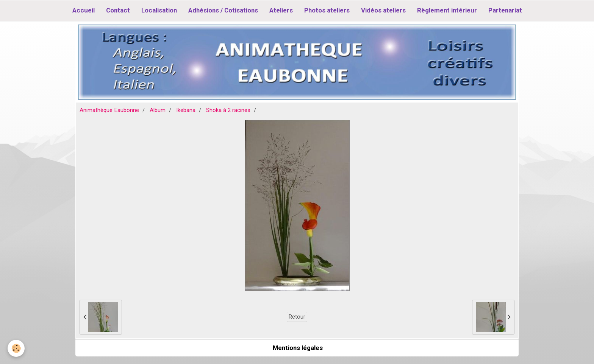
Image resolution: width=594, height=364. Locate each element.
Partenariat (505, 10)
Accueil (83, 10)
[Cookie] (16, 348)
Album (158, 110)
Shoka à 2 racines (228, 110)
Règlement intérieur (447, 10)
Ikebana (185, 110)
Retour (297, 317)
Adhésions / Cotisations (223, 10)
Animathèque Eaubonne (109, 110)
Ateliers (281, 10)
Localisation (159, 10)
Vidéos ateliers (383, 10)
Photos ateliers (327, 10)
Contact (118, 10)
